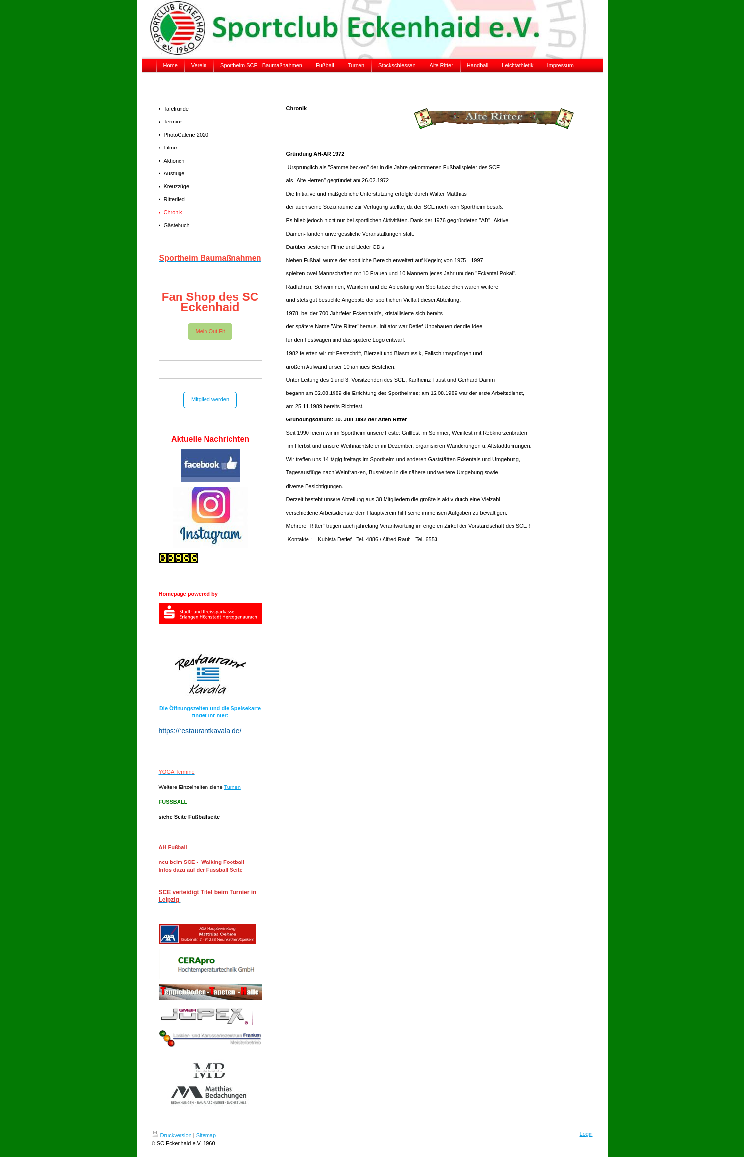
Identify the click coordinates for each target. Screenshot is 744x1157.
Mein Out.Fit (210, 331)
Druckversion (172, 1135)
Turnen (232, 787)
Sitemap (206, 1135)
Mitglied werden (210, 399)
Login (586, 1134)
